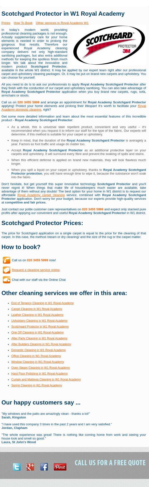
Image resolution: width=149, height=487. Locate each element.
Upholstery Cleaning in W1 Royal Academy (39, 320)
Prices (5, 23)
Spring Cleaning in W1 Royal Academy (36, 385)
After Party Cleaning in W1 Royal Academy (39, 338)
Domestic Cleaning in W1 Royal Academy (38, 350)
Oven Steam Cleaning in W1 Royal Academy (40, 367)
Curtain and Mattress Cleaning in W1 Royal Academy (46, 379)
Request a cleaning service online (36, 270)
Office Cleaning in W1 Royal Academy (36, 356)
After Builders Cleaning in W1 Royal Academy (41, 344)
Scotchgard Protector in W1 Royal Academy (40, 326)
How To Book (23, 23)
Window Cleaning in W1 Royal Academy (37, 362)
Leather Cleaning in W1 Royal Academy (37, 315)
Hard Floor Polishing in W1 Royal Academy (39, 373)
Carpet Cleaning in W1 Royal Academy (36, 309)
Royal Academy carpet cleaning (41, 195)
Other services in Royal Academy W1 (62, 23)
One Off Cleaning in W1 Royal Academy (37, 332)
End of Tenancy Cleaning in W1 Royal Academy (42, 303)
